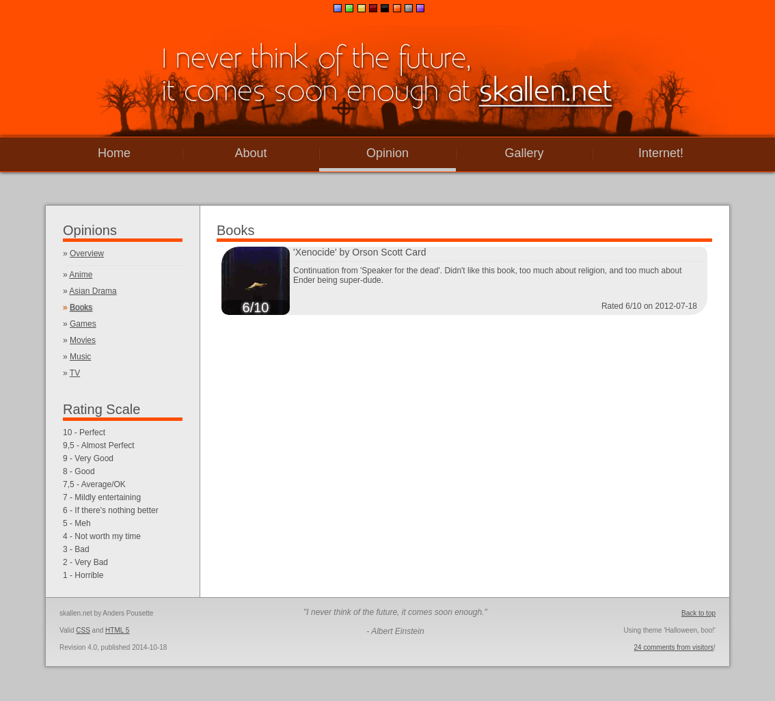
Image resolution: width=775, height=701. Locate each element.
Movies (83, 340)
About (250, 153)
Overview (87, 253)
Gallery (523, 153)
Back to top (698, 613)
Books (81, 307)
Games (83, 324)
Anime (80, 274)
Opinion (387, 153)
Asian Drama (92, 291)
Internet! (660, 153)
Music (80, 356)
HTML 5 (117, 630)
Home (114, 153)
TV (75, 373)
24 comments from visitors (674, 647)
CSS (83, 630)
